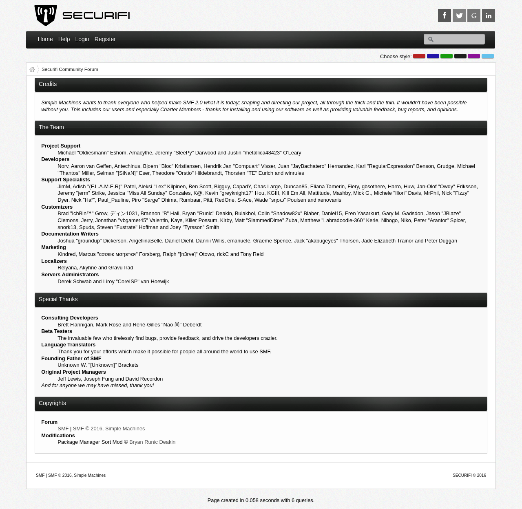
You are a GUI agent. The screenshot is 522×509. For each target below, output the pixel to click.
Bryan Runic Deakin (152, 442)
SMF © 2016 (87, 428)
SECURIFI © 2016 (469, 475)
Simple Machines (125, 428)
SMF (63, 428)
